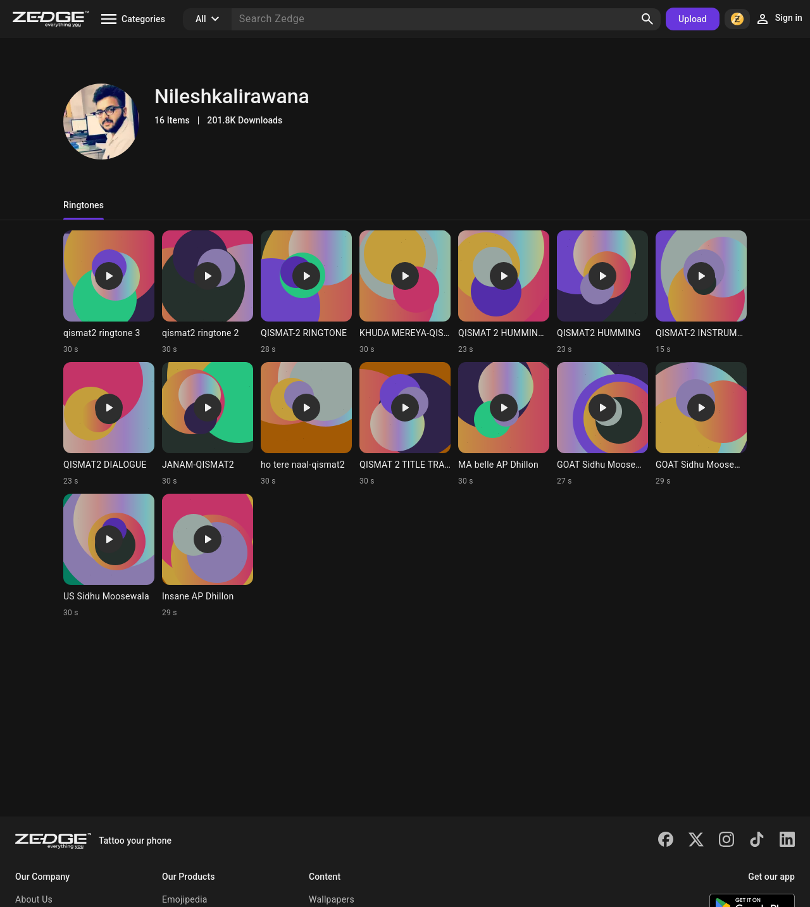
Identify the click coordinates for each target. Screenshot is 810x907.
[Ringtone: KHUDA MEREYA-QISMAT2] (405, 292)
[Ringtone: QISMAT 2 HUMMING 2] (503, 292)
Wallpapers (331, 899)
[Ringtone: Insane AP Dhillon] (207, 556)
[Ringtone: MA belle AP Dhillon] (503, 424)
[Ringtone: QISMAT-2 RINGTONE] (306, 292)
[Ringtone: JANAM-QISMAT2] (207, 424)
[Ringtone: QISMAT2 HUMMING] (602, 292)
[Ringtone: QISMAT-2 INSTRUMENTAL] (701, 292)
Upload (692, 19)
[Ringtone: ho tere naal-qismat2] (306, 424)
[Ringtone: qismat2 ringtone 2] (207, 292)
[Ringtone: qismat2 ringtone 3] (108, 292)
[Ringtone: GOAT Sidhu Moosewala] (602, 424)
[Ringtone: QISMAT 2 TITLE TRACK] (405, 424)
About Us (34, 899)
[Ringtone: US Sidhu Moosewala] (108, 556)
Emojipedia (185, 899)
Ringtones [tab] (83, 205)
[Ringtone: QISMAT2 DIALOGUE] (108, 424)
